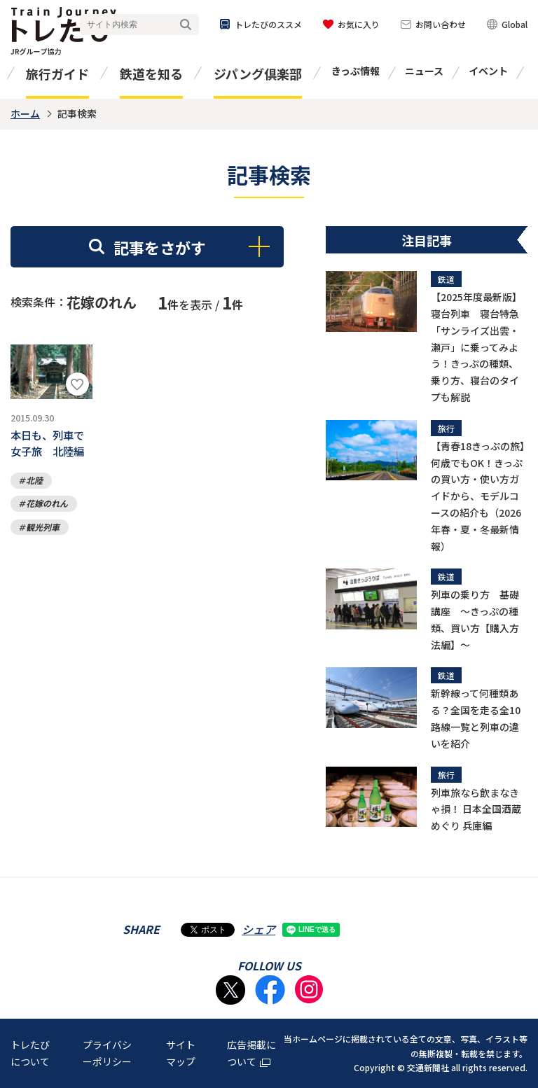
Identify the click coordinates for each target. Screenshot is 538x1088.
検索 (186, 25)
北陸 (34, 485)
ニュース (424, 71)
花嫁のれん (47, 509)
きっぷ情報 (355, 71)
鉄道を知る (151, 73)
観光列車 (43, 532)
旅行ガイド (57, 73)
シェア (258, 929)
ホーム (25, 113)
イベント (488, 71)
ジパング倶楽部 (258, 73)
